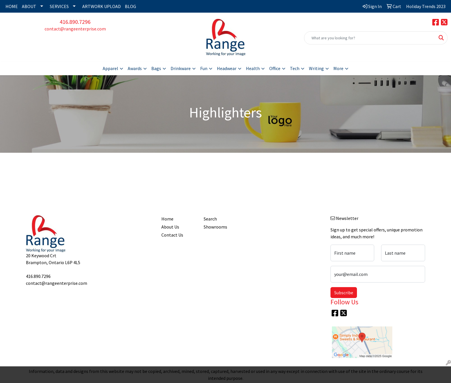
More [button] (338, 68)
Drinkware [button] (181, 68)
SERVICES (59, 6)
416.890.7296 (75, 21)
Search (210, 219)
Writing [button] (316, 68)
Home (167, 219)
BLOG (130, 6)
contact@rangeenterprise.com (75, 29)
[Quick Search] (369, 38)
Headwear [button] (226, 68)
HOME (11, 6)
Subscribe (343, 292)
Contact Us (172, 235)
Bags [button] (156, 68)
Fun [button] (203, 68)
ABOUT (29, 6)
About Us (170, 227)
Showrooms (215, 227)
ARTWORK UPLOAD (101, 6)
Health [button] (253, 68)
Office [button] (274, 68)
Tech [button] (294, 68)
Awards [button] (135, 68)
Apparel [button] (110, 68)
